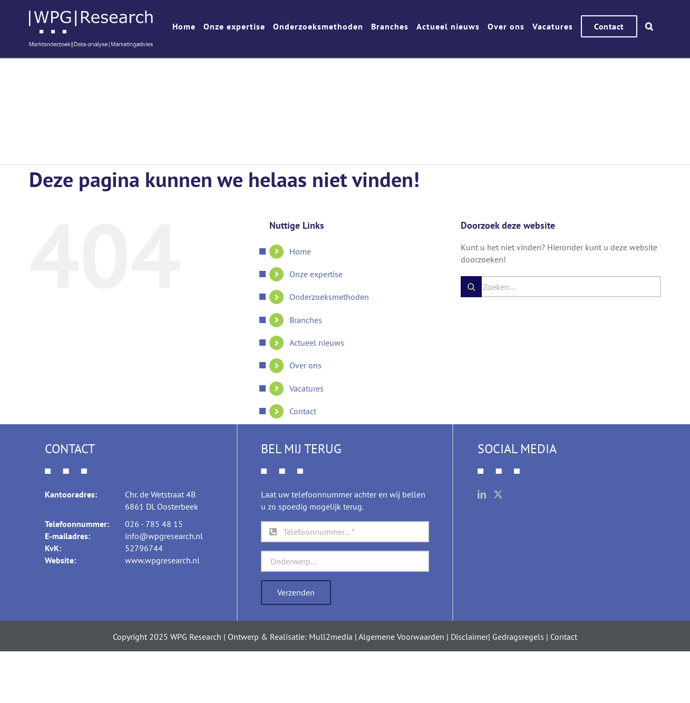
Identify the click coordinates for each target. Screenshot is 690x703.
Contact (302, 411)
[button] (649, 26)
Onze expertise (316, 274)
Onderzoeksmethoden (329, 296)
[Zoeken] (471, 286)
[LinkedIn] (482, 494)
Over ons (305, 365)
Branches (305, 320)
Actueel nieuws (316, 342)
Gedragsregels (518, 636)
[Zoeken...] (561, 286)
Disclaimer (469, 636)
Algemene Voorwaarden (401, 636)
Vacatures (306, 388)
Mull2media (331, 636)
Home (300, 251)
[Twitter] (498, 494)
